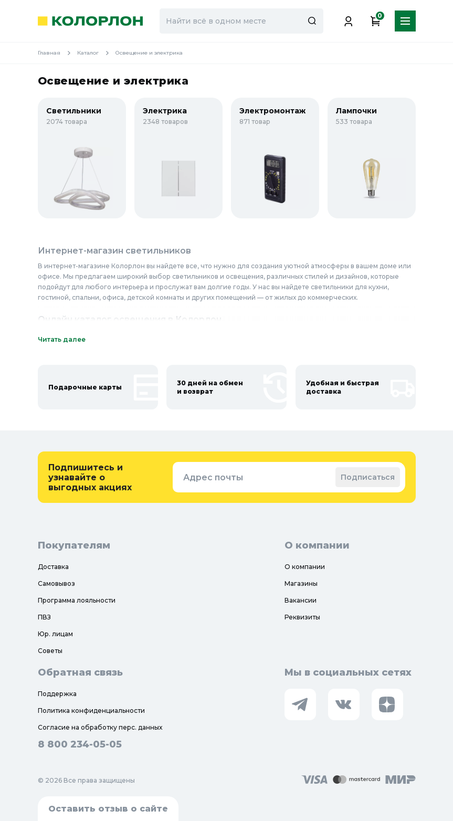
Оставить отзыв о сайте (108, 809)
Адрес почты (213, 477)
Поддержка (57, 694)
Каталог (96, 53)
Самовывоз (56, 583)
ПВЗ (44, 617)
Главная (57, 53)
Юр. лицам (55, 634)
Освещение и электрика (149, 52)
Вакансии (301, 600)
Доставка (53, 567)
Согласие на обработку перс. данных (100, 727)
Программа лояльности (76, 600)
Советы (50, 651)
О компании (305, 567)
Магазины (301, 583)
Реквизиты (302, 617)
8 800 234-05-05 (80, 744)
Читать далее (62, 339)
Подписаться (368, 477)
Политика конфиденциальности (91, 710)
